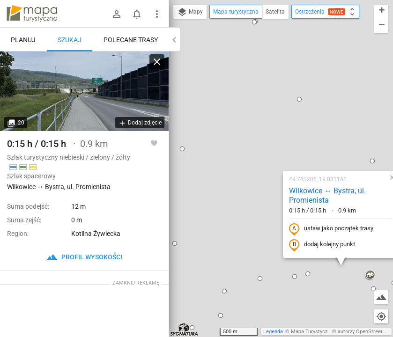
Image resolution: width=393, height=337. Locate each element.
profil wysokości (84, 257)
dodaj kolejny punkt (262, 144)
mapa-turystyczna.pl (32, 13)
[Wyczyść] (156, 61)
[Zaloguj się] (116, 14)
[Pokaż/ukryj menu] (156, 14)
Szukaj (70, 40)
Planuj (23, 40)
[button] (200, 177)
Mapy (190, 12)
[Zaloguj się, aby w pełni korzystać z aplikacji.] (154, 143)
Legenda (273, 332)
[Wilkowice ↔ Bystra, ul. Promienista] (84, 91)
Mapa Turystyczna (312, 332)
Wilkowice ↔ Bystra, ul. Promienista (267, 94)
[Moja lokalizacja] (381, 316)
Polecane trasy (131, 40)
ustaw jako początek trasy (271, 128)
